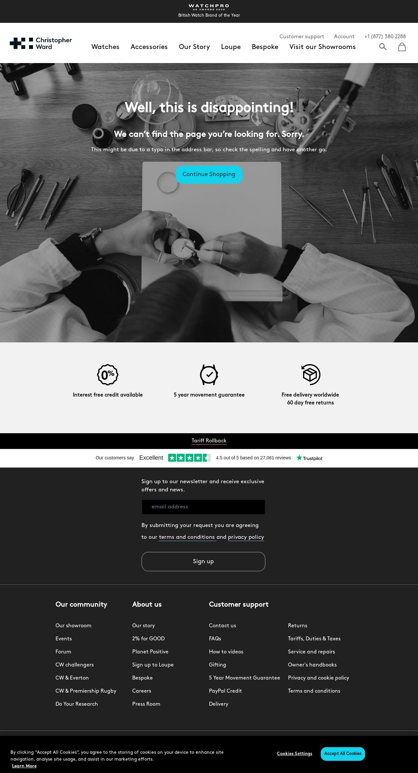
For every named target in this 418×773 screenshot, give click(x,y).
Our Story (194, 47)
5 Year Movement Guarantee (244, 678)
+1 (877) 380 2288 (385, 37)
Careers (141, 691)
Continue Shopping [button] (209, 175)
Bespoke (265, 47)
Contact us (222, 626)
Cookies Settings (294, 754)
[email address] (203, 507)
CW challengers (75, 665)
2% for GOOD (148, 639)
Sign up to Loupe (153, 665)
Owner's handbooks (312, 665)
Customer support (302, 37)
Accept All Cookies (343, 754)
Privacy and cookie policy (318, 678)
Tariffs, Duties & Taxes (314, 639)
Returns (297, 626)
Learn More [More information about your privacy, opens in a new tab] (24, 766)
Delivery (218, 704)
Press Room (146, 704)
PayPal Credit (225, 691)
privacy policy (246, 537)
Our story (143, 626)
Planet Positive (150, 652)
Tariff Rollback (209, 441)
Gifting (217, 665)
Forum (63, 652)
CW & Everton (72, 678)
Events (64, 639)
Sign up (203, 562)
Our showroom (73, 626)
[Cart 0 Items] (402, 44)
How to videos (226, 652)
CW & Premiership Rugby (86, 691)
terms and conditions (188, 537)
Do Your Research (77, 704)
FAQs (215, 639)
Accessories (149, 47)
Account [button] (344, 37)
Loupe (231, 47)
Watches (105, 47)
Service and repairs (311, 652)
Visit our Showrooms (322, 47)
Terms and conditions (314, 691)
